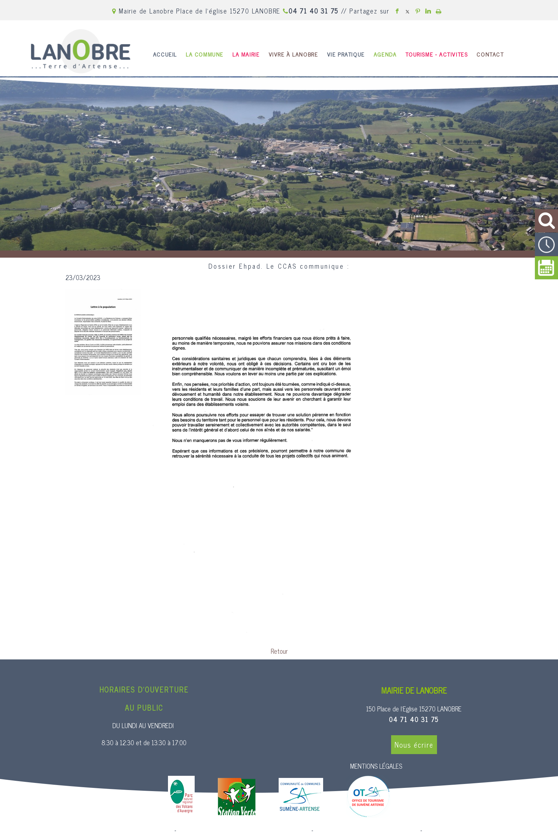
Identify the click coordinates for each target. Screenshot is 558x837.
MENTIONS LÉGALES (376, 765)
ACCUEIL (165, 54)
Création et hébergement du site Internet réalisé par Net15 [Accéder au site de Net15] (244, 830)
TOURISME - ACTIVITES (436, 54)
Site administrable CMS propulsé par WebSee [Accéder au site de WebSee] (367, 830)
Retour (279, 651)
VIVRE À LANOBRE (293, 54)
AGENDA (385, 54)
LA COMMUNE (204, 54)
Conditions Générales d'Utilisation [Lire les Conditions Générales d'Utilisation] (461, 830)
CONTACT (490, 54)
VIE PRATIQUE (346, 54)
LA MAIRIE (245, 54)
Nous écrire (414, 745)
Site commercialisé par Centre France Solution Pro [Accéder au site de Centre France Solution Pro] (115, 830)
